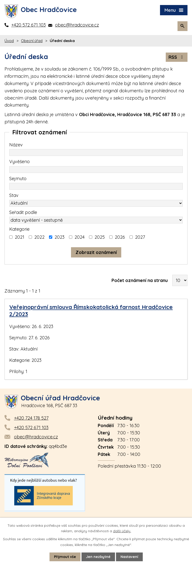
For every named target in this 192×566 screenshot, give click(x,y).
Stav (13, 195)
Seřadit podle (23, 212)
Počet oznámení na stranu (140, 280)
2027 (140, 237)
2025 (99, 237)
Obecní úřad (31, 40)
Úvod (9, 40)
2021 (19, 237)
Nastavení (129, 556)
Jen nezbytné (98, 556)
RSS (176, 57)
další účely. (122, 531)
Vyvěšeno (19, 161)
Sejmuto (17, 178)
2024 (79, 237)
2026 (120, 237)
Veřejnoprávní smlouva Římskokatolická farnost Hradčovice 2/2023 (91, 310)
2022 (39, 237)
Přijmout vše (65, 556)
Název (16, 145)
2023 (59, 237)
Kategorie (19, 229)
